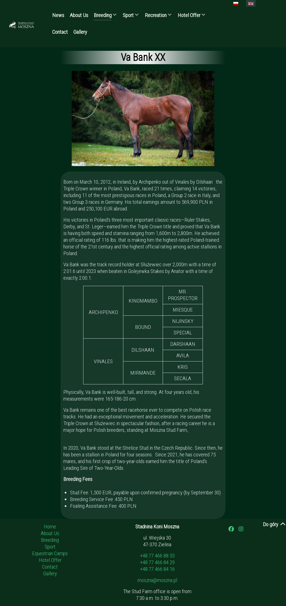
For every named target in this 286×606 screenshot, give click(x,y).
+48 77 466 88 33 (157, 555)
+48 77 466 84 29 (157, 562)
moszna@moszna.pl (157, 580)
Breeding (50, 540)
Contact (50, 567)
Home (50, 526)
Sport (50, 546)
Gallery (50, 573)
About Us (50, 533)
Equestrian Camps (50, 553)
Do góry (274, 524)
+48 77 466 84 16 (157, 569)
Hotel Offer (50, 560)
